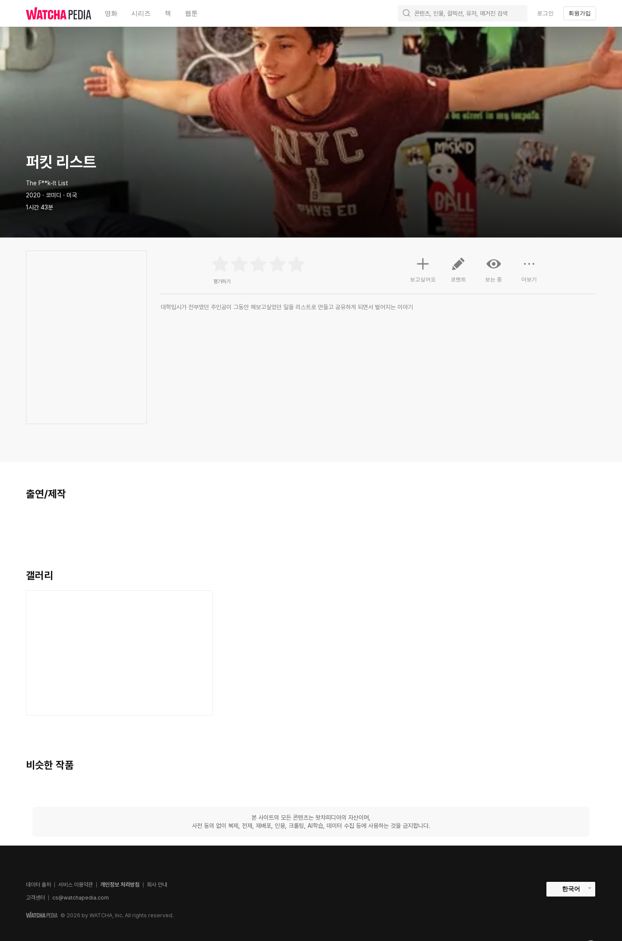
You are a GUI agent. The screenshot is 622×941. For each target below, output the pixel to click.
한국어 (571, 888)
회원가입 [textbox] (579, 13)
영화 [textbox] (111, 13)
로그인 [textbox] (545, 13)
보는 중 (494, 269)
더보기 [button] (529, 273)
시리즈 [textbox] (141, 13)
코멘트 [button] (458, 273)
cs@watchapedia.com (80, 897)
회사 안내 (157, 884)
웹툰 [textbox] (191, 13)
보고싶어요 (423, 268)
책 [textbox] (168, 13)
